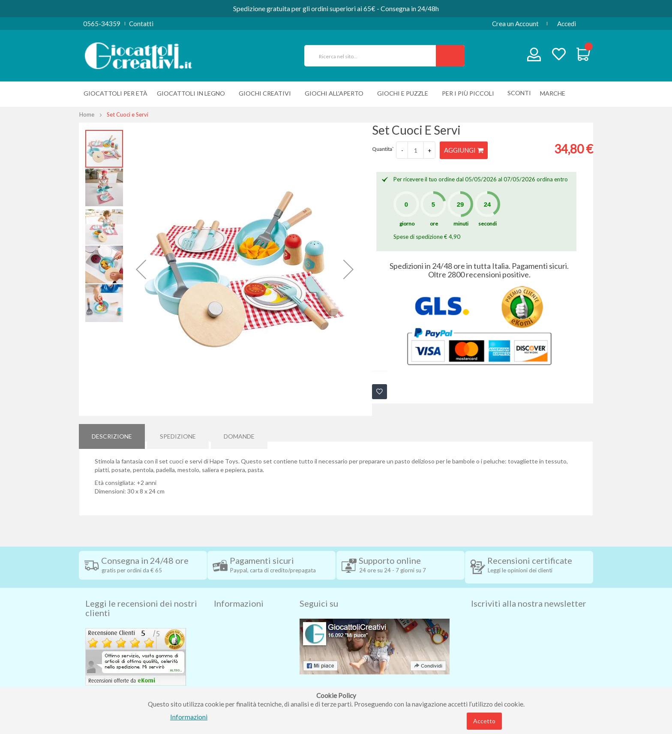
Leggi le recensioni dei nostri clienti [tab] (141, 593)
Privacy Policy (234, 660)
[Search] (450, 55)
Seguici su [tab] (319, 588)
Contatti (141, 23)
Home (86, 114)
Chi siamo (228, 685)
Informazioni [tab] (239, 588)
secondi (487, 223)
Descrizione (112, 432)
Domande (239, 432)
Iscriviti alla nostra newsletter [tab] (528, 588)
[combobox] (374, 55)
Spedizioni (228, 608)
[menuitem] (555, 93)
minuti (460, 223)
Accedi (566, 23)
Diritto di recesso (239, 634)
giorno (406, 223)
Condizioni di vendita (243, 621)
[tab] (112, 432)
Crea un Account (515, 23)
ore (434, 223)
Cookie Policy (234, 673)
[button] (141, 269)
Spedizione (178, 432)
